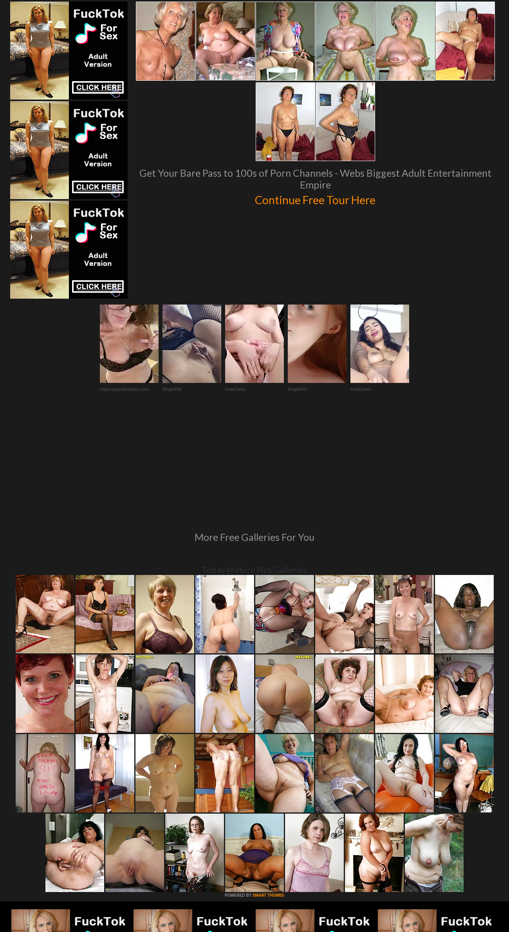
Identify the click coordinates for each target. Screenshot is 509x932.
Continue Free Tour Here (315, 198)
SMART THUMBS (268, 788)
